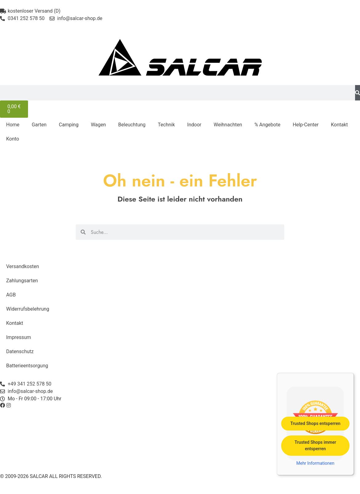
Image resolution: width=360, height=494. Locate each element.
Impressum (18, 337)
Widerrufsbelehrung (27, 309)
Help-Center (305, 125)
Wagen (98, 125)
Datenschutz (20, 351)
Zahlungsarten (22, 281)
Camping (69, 125)
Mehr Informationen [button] (315, 463)
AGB (11, 295)
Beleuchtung (132, 125)
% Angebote (267, 125)
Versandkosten (22, 266)
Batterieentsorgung (27, 366)
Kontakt (339, 125)
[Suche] (357, 92)
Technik (166, 125)
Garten (39, 125)
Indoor (194, 125)
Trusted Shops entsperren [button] (315, 423)
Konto (12, 139)
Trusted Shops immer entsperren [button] (315, 445)
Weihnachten (228, 125)
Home (12, 125)
